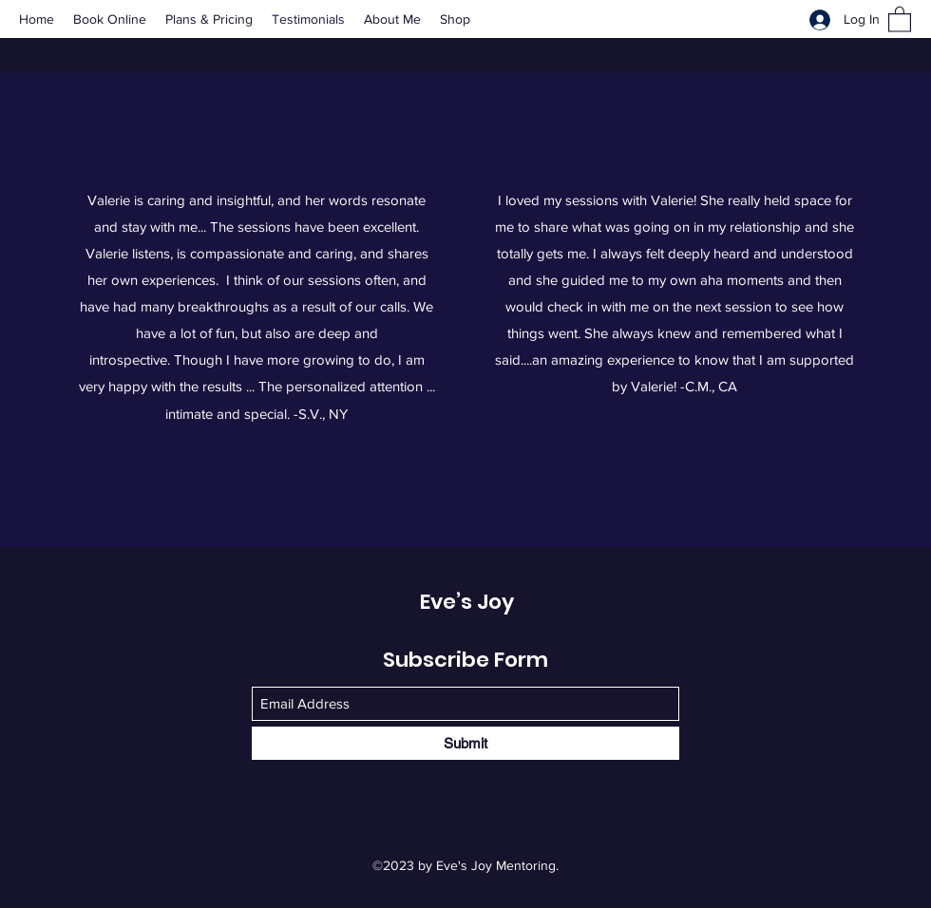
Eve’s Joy (467, 601)
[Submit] (465, 743)
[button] (899, 18)
